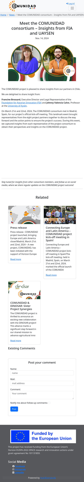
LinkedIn (19, 472)
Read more (15, 259)
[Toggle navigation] (72, 8)
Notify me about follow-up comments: (29, 402)
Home (3, 14)
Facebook (20, 466)
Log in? (70, 3)
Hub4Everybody (48, 477)
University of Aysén (17, 105)
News (12, 14)
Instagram (20, 469)
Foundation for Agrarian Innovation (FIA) (22, 102)
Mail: (12, 379)
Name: (13, 368)
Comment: (15, 389)
